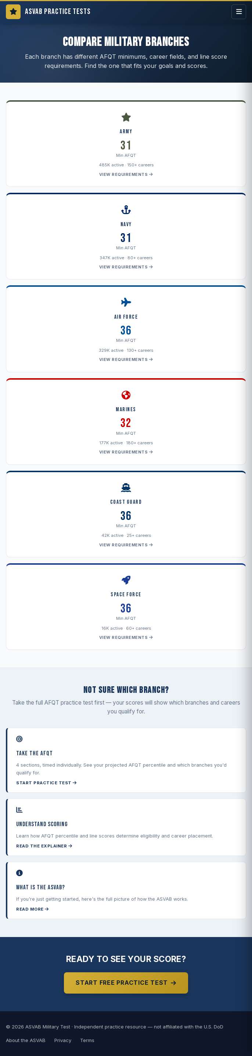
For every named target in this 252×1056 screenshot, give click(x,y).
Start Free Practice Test (126, 982)
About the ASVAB (26, 1040)
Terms (87, 1040)
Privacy (62, 1040)
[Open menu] (238, 11)
